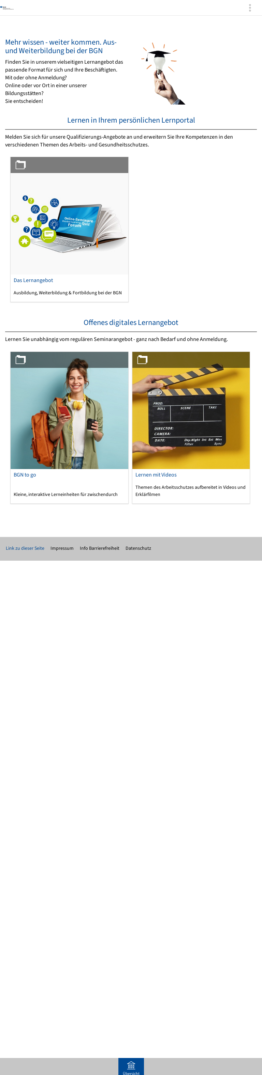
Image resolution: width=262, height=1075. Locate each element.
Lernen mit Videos (156, 475)
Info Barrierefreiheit (99, 548)
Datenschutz (138, 548)
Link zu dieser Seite (25, 548)
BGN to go (25, 475)
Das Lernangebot (33, 280)
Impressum (62, 548)
